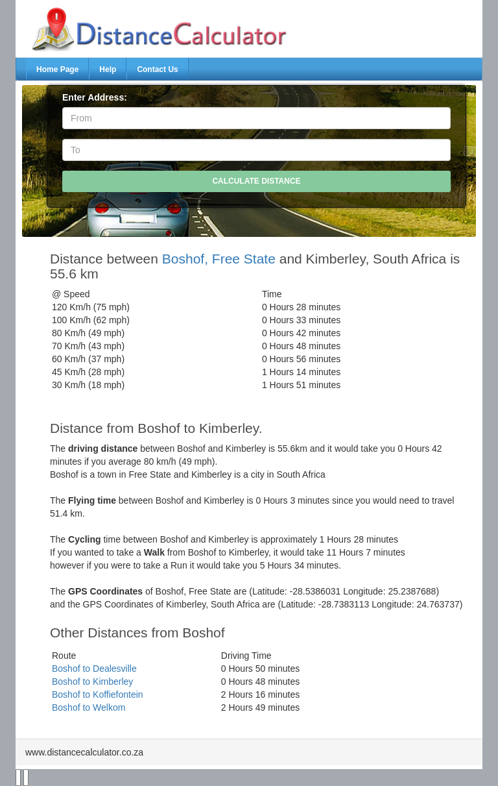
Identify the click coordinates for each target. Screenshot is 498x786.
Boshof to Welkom (88, 707)
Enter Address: (94, 97)
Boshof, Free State (219, 258)
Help (107, 69)
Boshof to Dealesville (94, 668)
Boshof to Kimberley (92, 681)
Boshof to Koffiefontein (97, 694)
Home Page (57, 69)
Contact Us (157, 69)
